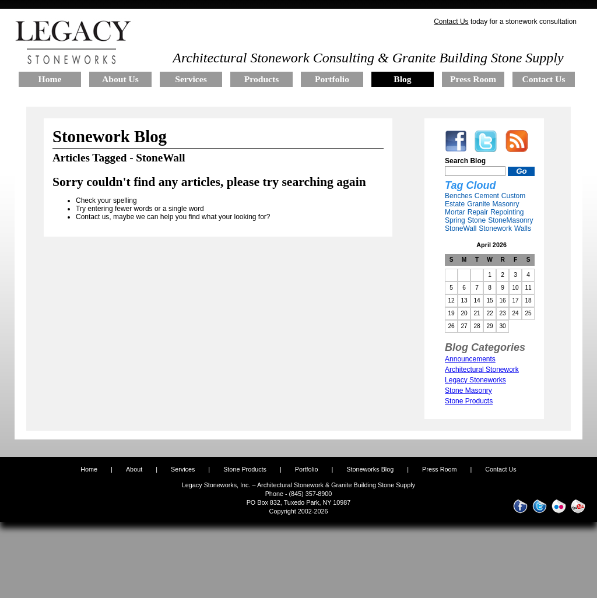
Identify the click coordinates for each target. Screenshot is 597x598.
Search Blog (465, 161)
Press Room (439, 469)
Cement (487, 196)
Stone (477, 220)
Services (183, 469)
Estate (455, 204)
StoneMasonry (510, 220)
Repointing (507, 212)
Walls (522, 228)
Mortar (455, 212)
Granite (478, 204)
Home (88, 469)
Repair (478, 212)
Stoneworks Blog (370, 469)
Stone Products (244, 469)
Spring (455, 220)
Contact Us (451, 21)
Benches (458, 196)
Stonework (495, 228)
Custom (513, 196)
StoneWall (460, 228)
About (134, 469)
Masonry (505, 204)
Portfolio (307, 469)
